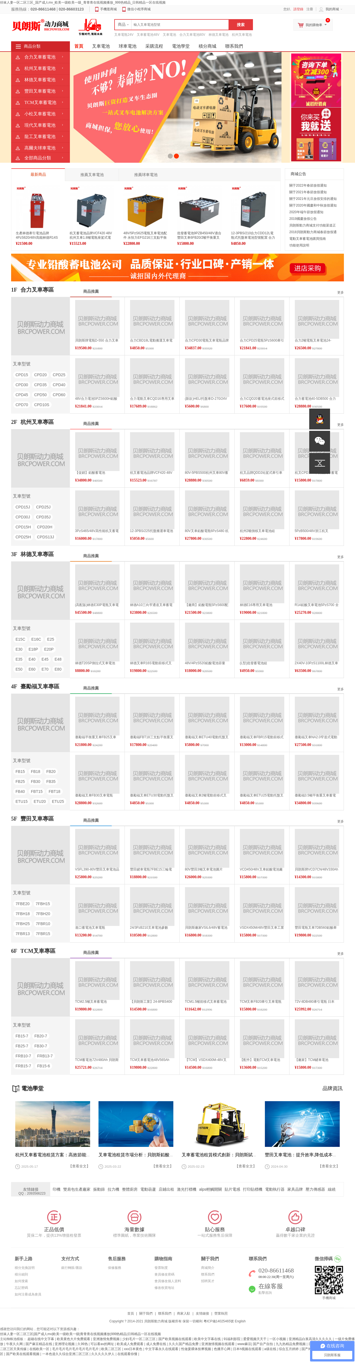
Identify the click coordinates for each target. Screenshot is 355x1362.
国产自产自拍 (263, 1344)
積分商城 (207, 46)
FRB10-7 (23, 1056)
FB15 (20, 771)
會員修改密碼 (164, 1274)
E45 (45, 659)
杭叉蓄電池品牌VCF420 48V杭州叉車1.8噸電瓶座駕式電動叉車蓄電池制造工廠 (91, 237)
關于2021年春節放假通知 (308, 192)
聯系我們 (234, 46)
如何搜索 (21, 1281)
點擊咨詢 (265, 1293)
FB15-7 (22, 1036)
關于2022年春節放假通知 (308, 185)
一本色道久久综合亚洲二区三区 (66, 1354)
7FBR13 (23, 933)
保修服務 (114, 1268)
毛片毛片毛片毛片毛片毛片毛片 (76, 1349)
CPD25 (59, 375)
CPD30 (22, 385)
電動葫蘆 (151, 1189)
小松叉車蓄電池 (39, 113)
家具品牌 (298, 1189)
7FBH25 (23, 923)
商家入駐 (183, 1313)
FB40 (20, 791)
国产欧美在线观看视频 (23, 1354)
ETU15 (22, 801)
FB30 (35, 781)
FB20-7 (40, 1036)
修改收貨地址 (164, 1288)
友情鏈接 (202, 1313)
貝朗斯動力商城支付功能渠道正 (312, 225)
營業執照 (221, 1313)
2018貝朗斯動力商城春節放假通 (313, 232)
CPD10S (41, 405)
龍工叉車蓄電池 (39, 136)
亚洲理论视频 (65, 1344)
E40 (32, 659)
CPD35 (40, 385)
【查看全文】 (79, 1166)
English (240, 1321)
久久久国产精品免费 (184, 1344)
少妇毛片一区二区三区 (139, 1339)
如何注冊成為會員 (28, 1294)
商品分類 (32, 46)
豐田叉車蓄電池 (39, 91)
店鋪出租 (170, 1189)
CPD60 (59, 395)
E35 (19, 659)
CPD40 (59, 385)
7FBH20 (43, 914)
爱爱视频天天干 (255, 1339)
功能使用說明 (299, 245)
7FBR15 (43, 933)
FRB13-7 (45, 1056)
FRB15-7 (23, 1066)
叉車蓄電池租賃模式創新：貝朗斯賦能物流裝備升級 (233, 1154)
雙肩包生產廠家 (80, 1189)
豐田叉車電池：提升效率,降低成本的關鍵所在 (310, 1154)
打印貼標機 (256, 1189)
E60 (32, 669)
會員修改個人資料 (167, 1281)
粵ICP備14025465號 (219, 1321)
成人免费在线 (156, 1344)
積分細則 (21, 1274)
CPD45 (22, 395)
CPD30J (23, 517)
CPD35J (43, 517)
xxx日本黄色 (133, 1349)
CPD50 (40, 395)
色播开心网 (222, 1349)
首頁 (130, 1313)
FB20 (50, 771)
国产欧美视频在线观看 (175, 1339)
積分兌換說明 (25, 1268)
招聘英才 (207, 1281)
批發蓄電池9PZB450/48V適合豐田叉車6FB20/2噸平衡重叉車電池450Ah (199, 237)
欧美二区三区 (111, 1349)
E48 (58, 659)
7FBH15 (43, 904)
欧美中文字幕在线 (208, 1339)
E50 (19, 669)
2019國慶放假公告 (303, 219)
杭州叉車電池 (242, 35)
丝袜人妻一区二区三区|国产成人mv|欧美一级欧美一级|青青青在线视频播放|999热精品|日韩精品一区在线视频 (80, 1334)
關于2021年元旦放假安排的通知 (313, 199)
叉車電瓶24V (123, 35)
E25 (50, 639)
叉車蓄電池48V (148, 35)
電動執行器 (278, 1189)
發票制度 (161, 1268)
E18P (33, 649)
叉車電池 (169, 35)
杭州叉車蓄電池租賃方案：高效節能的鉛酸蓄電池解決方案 (73, 1154)
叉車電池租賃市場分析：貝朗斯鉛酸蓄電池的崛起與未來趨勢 (158, 1154)
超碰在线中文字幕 (41, 1339)
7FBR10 (43, 923)
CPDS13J (45, 537)
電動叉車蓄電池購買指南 (307, 239)
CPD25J (43, 507)
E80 (58, 669)
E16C (36, 639)
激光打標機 (190, 1189)
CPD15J (23, 507)
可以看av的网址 (102, 1344)
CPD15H (23, 527)
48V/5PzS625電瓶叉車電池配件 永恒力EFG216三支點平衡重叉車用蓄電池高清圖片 (145, 237)
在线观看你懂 (127, 1354)
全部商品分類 (37, 158)
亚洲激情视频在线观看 (218, 1344)
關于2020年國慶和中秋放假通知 (313, 205)
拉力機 (117, 1189)
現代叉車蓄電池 (39, 125)
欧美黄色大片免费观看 (74, 1339)
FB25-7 (22, 1046)
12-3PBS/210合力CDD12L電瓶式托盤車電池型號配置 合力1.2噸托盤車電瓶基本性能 (253, 237)
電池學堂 (181, 46)
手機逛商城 (108, 9)
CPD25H (23, 537)
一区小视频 (278, 1339)
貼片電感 (236, 1189)
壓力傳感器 (318, 1189)
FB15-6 (43, 1066)
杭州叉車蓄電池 (39, 68)
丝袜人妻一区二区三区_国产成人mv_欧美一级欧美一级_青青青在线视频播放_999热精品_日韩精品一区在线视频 (83, 2)
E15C (20, 639)
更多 (340, 292)
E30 (19, 649)
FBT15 (36, 791)
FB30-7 (40, 1046)
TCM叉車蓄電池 (40, 102)
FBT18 (54, 791)
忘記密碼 (21, 1288)
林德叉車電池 (219, 35)
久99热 (83, 1344)
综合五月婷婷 (289, 1349)
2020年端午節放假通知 (306, 212)
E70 (45, 669)
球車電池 (127, 46)
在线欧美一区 (39, 1349)
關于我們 (146, 1313)
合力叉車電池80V (192, 35)
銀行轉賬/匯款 (71, 1268)
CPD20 (40, 375)
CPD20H (44, 527)
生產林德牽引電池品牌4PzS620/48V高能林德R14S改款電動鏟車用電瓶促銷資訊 (37, 237)
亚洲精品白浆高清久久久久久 (311, 1339)
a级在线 (270, 1349)
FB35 (50, 781)
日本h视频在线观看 (247, 1349)
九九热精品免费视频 (291, 1344)
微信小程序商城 (139, 9)
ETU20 (40, 801)
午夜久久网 (15, 1344)
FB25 (20, 781)
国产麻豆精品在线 (39, 1344)
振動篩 (102, 1189)
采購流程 (154, 46)
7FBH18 (23, 914)
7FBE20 (23, 904)
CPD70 (22, 405)
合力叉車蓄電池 (39, 57)
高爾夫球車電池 (39, 148)
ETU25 (58, 801)
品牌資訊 (333, 1088)
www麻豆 (244, 1344)
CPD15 (22, 375)
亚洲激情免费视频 (106, 1339)
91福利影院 (233, 1339)
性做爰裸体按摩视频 (196, 1349)
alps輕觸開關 (213, 1189)
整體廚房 (133, 1189)
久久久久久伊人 (103, 1354)
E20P (49, 649)
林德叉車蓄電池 (39, 79)
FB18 (35, 771)
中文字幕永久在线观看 (162, 1349)
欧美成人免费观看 (130, 1344)
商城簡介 (207, 1268)
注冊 (309, 9)
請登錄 (298, 9)
